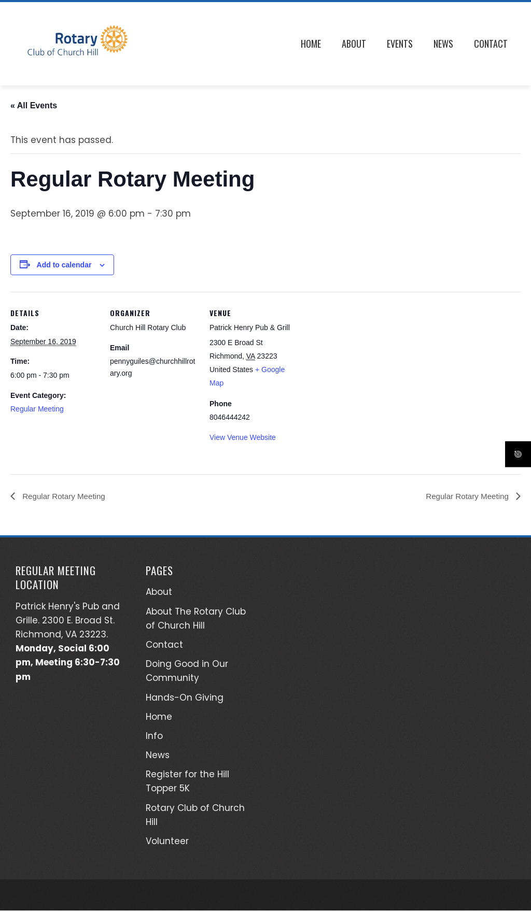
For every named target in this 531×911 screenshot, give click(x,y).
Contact (491, 43)
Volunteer (167, 841)
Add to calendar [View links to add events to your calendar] (64, 265)
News (443, 43)
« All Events (33, 105)
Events (400, 43)
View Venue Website (242, 437)
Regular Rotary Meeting (65, 496)
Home (311, 43)
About (354, 43)
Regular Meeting (37, 409)
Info (154, 736)
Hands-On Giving (184, 697)
